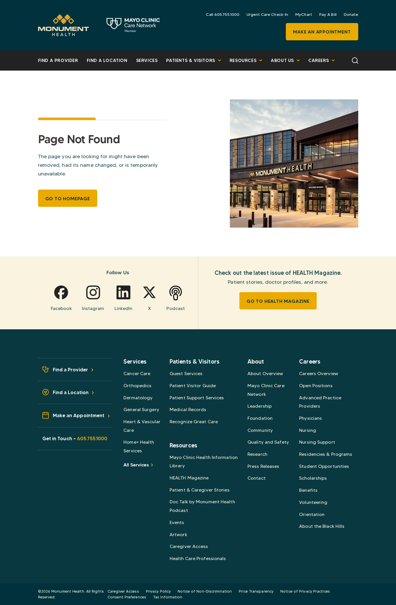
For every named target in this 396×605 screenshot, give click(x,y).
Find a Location (107, 60)
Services (147, 60)
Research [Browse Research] (257, 454)
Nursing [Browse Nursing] (307, 430)
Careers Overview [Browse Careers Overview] (318, 373)
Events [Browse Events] (177, 522)
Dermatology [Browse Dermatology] (138, 397)
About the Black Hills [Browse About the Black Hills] (321, 526)
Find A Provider (58, 60)
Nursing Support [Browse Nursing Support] (317, 442)
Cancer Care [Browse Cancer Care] (136, 373)
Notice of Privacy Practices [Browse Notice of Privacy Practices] (305, 591)
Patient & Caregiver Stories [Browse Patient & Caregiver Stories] (200, 490)
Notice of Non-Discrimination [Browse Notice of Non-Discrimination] (205, 591)
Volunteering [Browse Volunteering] (313, 502)
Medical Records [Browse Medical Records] (188, 409)
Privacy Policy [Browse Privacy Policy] (158, 591)
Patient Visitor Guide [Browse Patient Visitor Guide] (193, 385)
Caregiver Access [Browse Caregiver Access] (189, 546)
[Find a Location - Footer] (75, 392)
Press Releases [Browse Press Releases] (263, 466)
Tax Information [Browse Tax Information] (168, 597)
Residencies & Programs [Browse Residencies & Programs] (325, 454)
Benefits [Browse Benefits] (308, 490)
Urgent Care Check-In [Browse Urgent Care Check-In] (267, 14)
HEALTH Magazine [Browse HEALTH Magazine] (189, 478)
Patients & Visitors (193, 60)
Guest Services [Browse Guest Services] (186, 373)
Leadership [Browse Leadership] (259, 406)
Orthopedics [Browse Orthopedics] (137, 385)
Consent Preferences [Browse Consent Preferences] (127, 597)
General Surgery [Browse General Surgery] (141, 409)
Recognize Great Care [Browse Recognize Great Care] (194, 421)
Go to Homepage (67, 198)
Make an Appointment (322, 32)
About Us (285, 60)
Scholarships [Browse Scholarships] (313, 478)
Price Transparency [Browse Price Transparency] (256, 591)
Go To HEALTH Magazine (278, 301)
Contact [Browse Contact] (256, 478)
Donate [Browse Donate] (351, 14)
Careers (321, 60)
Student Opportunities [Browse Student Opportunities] (324, 466)
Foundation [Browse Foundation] (260, 418)
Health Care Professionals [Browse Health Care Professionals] (198, 558)
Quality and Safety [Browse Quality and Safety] (268, 442)
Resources (246, 60)
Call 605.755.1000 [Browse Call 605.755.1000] (222, 14)
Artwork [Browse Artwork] (178, 534)
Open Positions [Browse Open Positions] (315, 385)
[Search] (355, 60)
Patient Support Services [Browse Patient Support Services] (197, 397)
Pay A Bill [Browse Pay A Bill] (328, 14)
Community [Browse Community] (260, 430)
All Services (138, 465)
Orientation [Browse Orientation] (311, 514)
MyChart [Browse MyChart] (303, 14)
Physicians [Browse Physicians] (310, 418)
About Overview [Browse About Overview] (265, 373)
